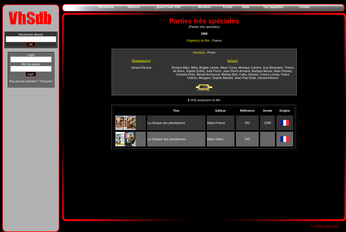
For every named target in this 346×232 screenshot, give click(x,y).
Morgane (205, 78)
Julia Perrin (213, 71)
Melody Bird (230, 74)
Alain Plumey (283, 71)
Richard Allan (180, 67)
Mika (194, 67)
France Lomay (269, 74)
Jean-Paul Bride (245, 78)
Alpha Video (215, 139)
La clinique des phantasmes (166, 123)
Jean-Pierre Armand (236, 71)
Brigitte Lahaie (209, 67)
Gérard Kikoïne (141, 67)
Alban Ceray (228, 67)
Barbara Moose (262, 71)
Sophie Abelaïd (223, 78)
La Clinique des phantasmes (166, 139)
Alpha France (216, 123)
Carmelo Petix (185, 74)
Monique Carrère (249, 67)
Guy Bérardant (273, 67)
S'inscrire (46, 81)
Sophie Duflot (195, 71)
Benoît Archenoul (208, 74)
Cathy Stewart (248, 74)
